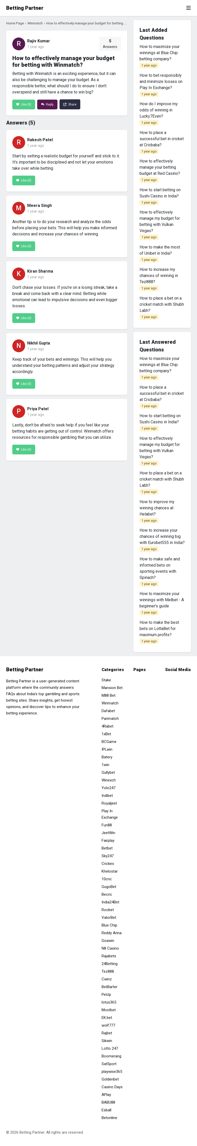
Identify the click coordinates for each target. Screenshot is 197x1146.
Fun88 (107, 825)
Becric (107, 894)
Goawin (108, 940)
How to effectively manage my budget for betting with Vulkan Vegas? (160, 225)
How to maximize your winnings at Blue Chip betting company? (160, 56)
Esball (106, 1110)
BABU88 (108, 1102)
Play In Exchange (110, 814)
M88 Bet (108, 695)
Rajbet (107, 1033)
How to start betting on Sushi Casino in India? (160, 196)
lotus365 (109, 1002)
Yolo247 (108, 788)
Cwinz (107, 979)
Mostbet (109, 1010)
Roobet (108, 910)
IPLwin (107, 749)
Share (69, 104)
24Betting (109, 963)
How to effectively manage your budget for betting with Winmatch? (97, 23)
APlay (106, 1094)
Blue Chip (109, 925)
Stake (106, 680)
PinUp (106, 994)
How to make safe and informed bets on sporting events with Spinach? (160, 572)
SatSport (109, 1064)
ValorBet (109, 917)
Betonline (109, 1117)
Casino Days (112, 1087)
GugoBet (109, 886)
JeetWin (108, 832)
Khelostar (110, 871)
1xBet (106, 734)
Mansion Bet (112, 687)
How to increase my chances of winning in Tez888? (159, 279)
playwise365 (112, 1071)
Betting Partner (24, 8)
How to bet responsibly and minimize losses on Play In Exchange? (161, 85)
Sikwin (107, 1040)
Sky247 (108, 856)
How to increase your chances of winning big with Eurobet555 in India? (162, 540)
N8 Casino (110, 948)
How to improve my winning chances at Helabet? (157, 511)
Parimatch (110, 718)
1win (105, 764)
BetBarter (109, 987)
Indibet (107, 795)
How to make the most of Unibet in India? (160, 254)
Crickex (108, 863)
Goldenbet (110, 1079)
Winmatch (35, 23)
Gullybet (108, 772)
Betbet (107, 848)
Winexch (109, 780)
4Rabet (107, 726)
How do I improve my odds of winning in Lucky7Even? (159, 113)
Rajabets (109, 956)
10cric (107, 879)
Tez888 (108, 971)
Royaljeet (109, 803)
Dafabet (108, 711)
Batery (107, 757)
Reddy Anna (112, 933)
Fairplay (108, 840)
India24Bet (110, 902)
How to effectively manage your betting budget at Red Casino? (160, 171)
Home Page (15, 23)
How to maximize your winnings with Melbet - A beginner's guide (162, 603)
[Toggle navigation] (188, 8)
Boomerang (111, 1056)
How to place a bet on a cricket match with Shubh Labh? (162, 308)
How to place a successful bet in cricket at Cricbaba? (162, 142)
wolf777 (108, 1025)
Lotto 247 (110, 1048)
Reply (47, 104)
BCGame (109, 741)
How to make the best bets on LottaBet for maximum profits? (159, 632)
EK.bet (107, 1017)
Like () (23, 104)
